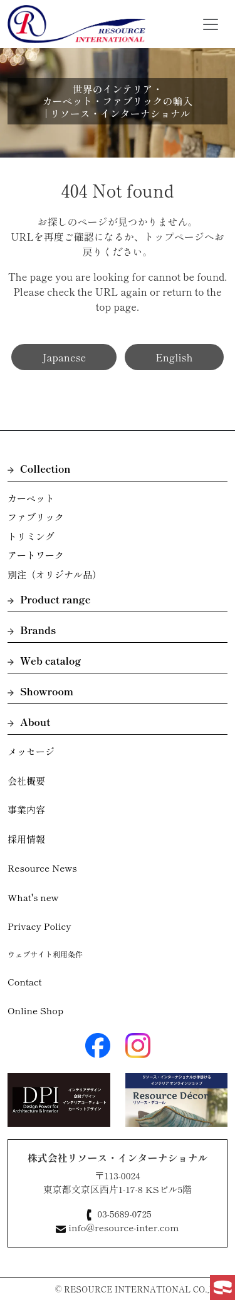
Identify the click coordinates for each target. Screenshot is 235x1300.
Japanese (64, 357)
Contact (25, 981)
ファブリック (36, 516)
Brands (32, 629)
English (173, 357)
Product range (49, 599)
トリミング (31, 536)
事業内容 (26, 809)
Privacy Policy (39, 925)
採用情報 (26, 838)
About (29, 721)
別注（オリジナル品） (55, 574)
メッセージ (31, 751)
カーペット (31, 498)
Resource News (42, 867)
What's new (33, 897)
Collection (39, 468)
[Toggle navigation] (210, 24)
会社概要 (26, 780)
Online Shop (35, 1010)
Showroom (40, 690)
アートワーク (36, 555)
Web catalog (44, 660)
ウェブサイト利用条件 (45, 954)
